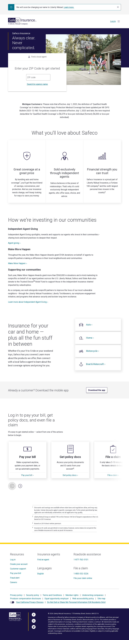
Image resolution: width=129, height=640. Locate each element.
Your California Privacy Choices (29, 602)
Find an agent (43, 559)
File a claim (113, 475)
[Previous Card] (12, 486)
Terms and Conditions (52, 595)
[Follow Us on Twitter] (34, 626)
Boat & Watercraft (95, 364)
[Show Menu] (118, 21)
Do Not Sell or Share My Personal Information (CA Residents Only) (76, 602)
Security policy (32, 595)
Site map (101, 598)
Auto (89, 324)
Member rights (72, 595)
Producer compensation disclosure (25, 598)
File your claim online (83, 578)
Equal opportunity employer (57, 598)
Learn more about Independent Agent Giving (28, 302)
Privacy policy (16, 595)
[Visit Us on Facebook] (34, 614)
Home (90, 337)
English (40, 573)
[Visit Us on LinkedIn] (34, 620)
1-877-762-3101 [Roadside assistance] (81, 559)
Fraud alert (14, 578)
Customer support (18, 568)
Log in (113, 21)
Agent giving (14, 243)
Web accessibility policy (83, 598)
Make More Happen (17, 263)
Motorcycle (92, 351)
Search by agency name (37, 84)
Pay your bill (27, 475)
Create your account (18, 564)
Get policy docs (70, 475)
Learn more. (69, 7)
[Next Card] (20, 486)
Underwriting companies (92, 595)
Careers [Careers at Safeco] (13, 582)
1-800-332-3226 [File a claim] (81, 573)
